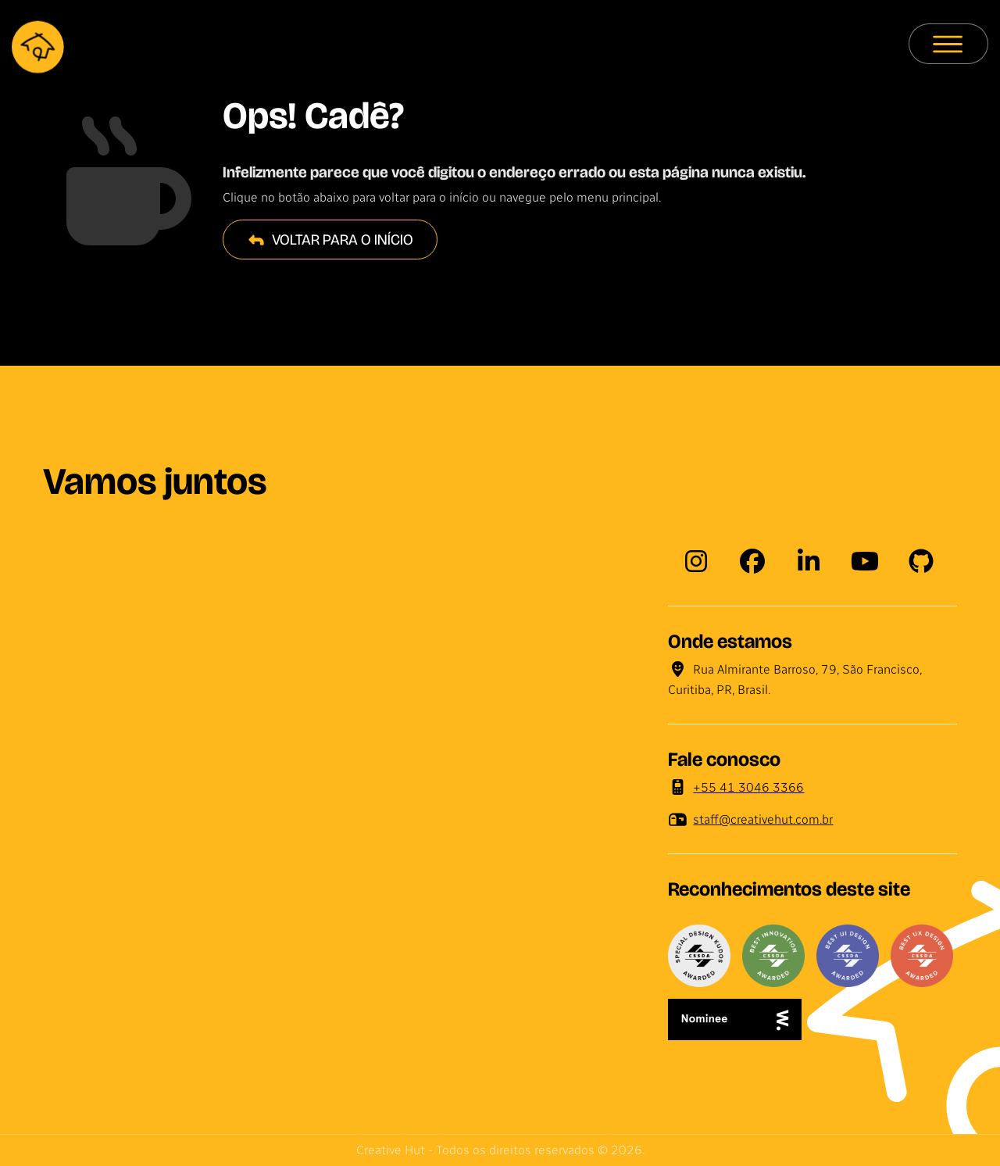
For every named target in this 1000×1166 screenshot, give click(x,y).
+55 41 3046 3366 (736, 787)
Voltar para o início (330, 240)
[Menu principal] (948, 43)
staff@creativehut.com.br (751, 819)
